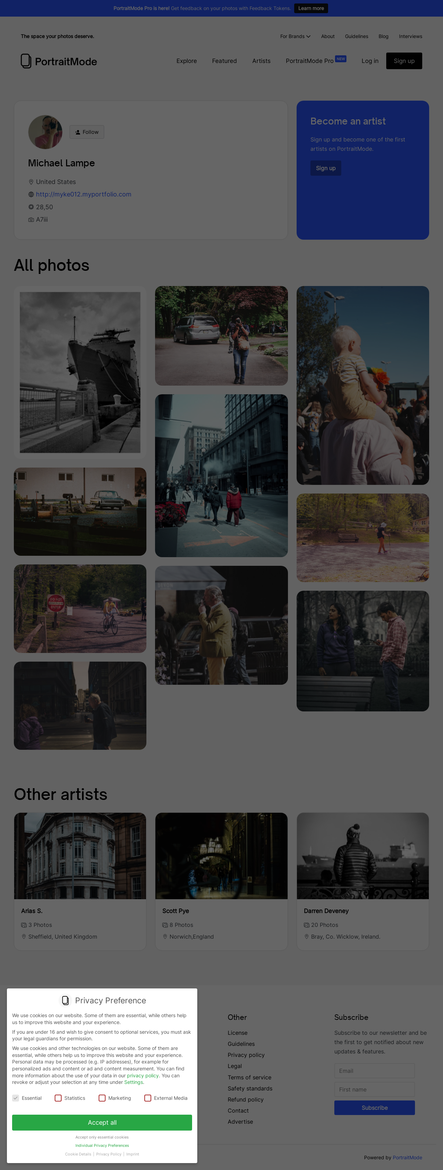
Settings (133, 1082)
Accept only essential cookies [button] (102, 1135)
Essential (28, 1098)
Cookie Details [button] (80, 1151)
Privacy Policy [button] (109, 1151)
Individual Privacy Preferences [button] (102, 1143)
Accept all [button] (102, 1121)
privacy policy (143, 1075)
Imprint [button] (131, 1151)
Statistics (70, 1098)
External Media (165, 1098)
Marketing (115, 1098)
